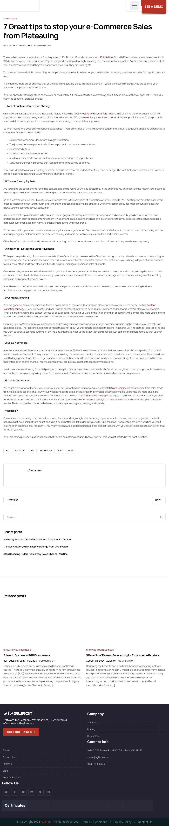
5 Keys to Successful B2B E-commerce (26, 655)
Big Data (19, 450)
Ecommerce (10, 18)
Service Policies (12, 777)
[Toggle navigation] (134, 5)
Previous (13, 500)
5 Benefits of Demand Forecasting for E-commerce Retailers (122, 655)
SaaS (70, 450)
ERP (60, 450)
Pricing (91, 729)
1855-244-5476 (96, 764)
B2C (8, 450)
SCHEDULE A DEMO (21, 732)
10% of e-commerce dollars (123, 388)
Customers (93, 736)
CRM (32, 450)
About (6, 750)
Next (157, 500)
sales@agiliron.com (98, 757)
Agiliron (32, 660)
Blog (5, 770)
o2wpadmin (25, 45)
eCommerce (46, 450)
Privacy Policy (122, 822)
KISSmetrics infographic (97, 395)
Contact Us (9, 757)
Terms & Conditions (94, 822)
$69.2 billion (106, 57)
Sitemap (7, 764)
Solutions (92, 722)
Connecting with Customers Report (95, 113)
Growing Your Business (17, 649)
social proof (44, 369)
